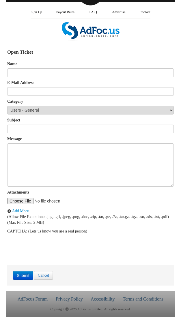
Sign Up (36, 12)
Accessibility (103, 299)
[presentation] (51, 245)
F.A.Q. (93, 12)
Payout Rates (65, 12)
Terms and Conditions (143, 299)
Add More (18, 211)
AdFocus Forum (33, 299)
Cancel (43, 275)
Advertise (119, 12)
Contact (145, 12)
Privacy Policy (69, 299)
